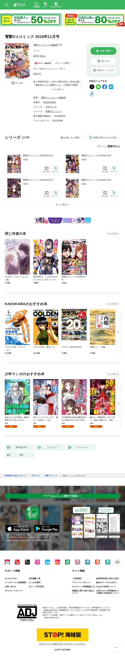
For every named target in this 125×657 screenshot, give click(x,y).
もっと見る (112, 233)
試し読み (19, 83)
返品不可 (37, 74)
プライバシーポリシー (81, 582)
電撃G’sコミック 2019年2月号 (96, 180)
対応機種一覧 (34, 578)
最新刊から (114, 146)
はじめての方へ (11, 578)
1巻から (100, 146)
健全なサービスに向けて (106, 582)
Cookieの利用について (106, 586)
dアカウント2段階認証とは (83, 586)
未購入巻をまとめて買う (105, 137)
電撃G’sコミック (53, 111)
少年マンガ (50, 107)
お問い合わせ (10, 586)
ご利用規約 (77, 578)
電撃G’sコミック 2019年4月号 (96, 155)
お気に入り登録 (71, 137)
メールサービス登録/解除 (15, 582)
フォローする (60, 45)
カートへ (105, 61)
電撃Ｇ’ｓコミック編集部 (45, 45)
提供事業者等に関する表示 (107, 578)
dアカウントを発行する (51, 644)
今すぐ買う (105, 51)
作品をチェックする (105, 70)
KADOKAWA (49, 102)
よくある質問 (34, 582)
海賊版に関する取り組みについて (83, 592)
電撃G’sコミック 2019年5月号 (38, 155)
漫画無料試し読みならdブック (15, 475)
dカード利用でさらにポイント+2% (48, 69)
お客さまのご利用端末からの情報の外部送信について (107, 592)
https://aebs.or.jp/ (51, 617)
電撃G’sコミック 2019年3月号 (38, 180)
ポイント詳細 (62, 63)
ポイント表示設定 (36, 586)
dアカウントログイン (14, 591)
